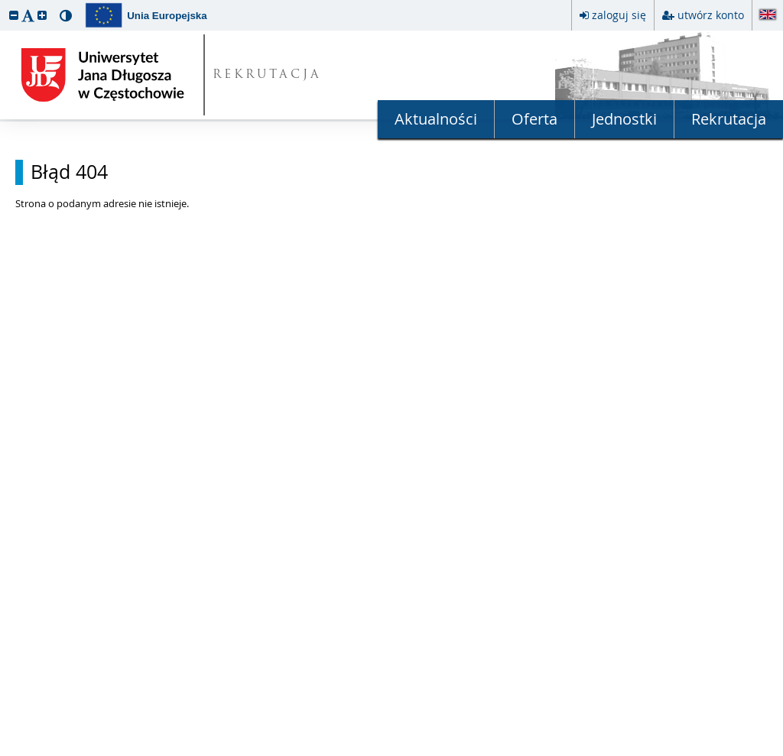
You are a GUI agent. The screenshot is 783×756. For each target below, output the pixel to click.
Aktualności (436, 119)
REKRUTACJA (267, 75)
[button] (13, 15)
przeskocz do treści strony (4, 4)
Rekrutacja (728, 119)
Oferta (534, 119)
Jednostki (624, 119)
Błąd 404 (69, 172)
